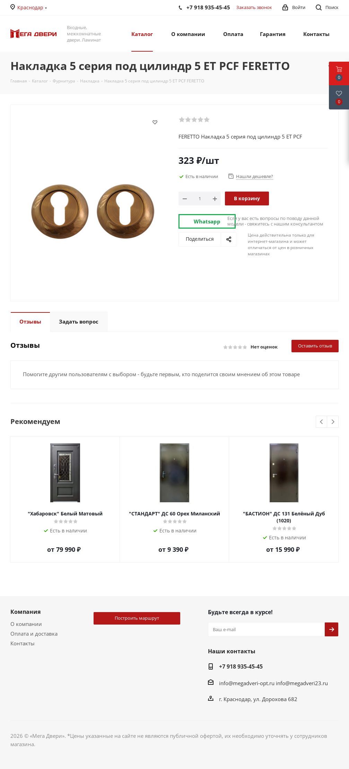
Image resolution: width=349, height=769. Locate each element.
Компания (25, 612)
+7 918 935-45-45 (241, 666)
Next (333, 422)
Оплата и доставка (34, 633)
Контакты (22, 643)
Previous (322, 422)
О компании (26, 623)
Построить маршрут (137, 618)
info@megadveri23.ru (302, 683)
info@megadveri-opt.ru (246, 683)
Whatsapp (207, 221)
